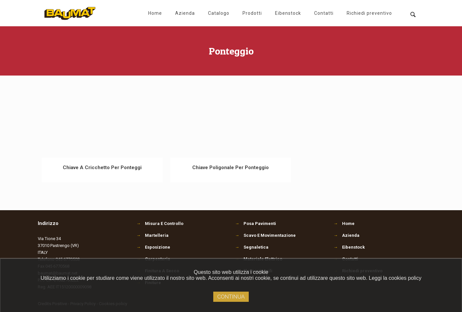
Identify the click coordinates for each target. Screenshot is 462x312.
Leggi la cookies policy (395, 278)
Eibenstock (353, 247)
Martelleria (152, 235)
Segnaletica (251, 247)
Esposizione (153, 247)
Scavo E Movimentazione (265, 235)
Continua (231, 297)
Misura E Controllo (159, 223)
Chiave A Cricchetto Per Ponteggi (102, 167)
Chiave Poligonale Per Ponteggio (230, 167)
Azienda (350, 235)
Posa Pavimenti (255, 223)
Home (348, 223)
